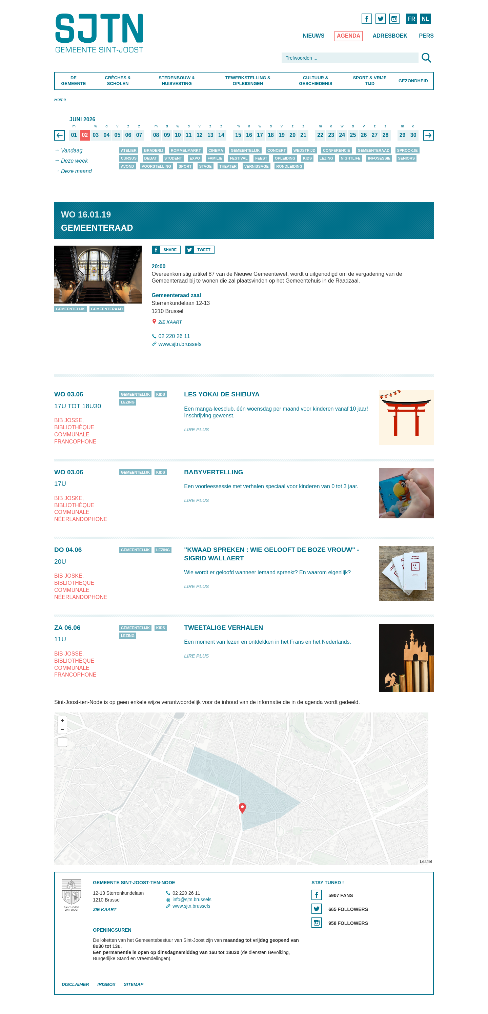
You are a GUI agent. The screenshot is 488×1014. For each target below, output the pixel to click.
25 (353, 135)
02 (85, 135)
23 (331, 135)
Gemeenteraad (374, 150)
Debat (150, 158)
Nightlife (351, 158)
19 (282, 135)
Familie (215, 158)
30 (413, 135)
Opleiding (285, 158)
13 (210, 135)
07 (139, 135)
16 (249, 135)
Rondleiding (289, 166)
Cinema (215, 150)
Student (173, 158)
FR (411, 19)
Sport (185, 166)
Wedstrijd (304, 150)
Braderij (153, 150)
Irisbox (106, 984)
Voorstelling (156, 166)
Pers (426, 36)
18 (271, 135)
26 (364, 135)
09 (167, 135)
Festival (238, 158)
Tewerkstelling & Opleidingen (247, 80)
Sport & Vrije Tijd (370, 80)
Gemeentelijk (245, 150)
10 (178, 135)
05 (118, 135)
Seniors (406, 158)
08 (156, 135)
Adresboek (390, 36)
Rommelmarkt (186, 150)
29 (403, 135)
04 (107, 135)
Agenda (348, 36)
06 (128, 135)
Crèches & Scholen (118, 80)
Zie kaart (167, 322)
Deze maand (76, 171)
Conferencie (336, 150)
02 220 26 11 (174, 336)
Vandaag (71, 150)
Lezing (326, 158)
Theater (228, 166)
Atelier (129, 150)
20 (292, 135)
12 (200, 135)
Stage (205, 166)
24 (342, 135)
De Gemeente (73, 80)
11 (189, 135)
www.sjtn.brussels (180, 344)
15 (238, 135)
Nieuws (313, 36)
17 (260, 135)
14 (221, 135)
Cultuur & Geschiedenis (315, 80)
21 (303, 135)
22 (320, 135)
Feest (261, 158)
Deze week (74, 161)
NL (425, 19)
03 (96, 135)
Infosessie (379, 158)
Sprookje (407, 150)
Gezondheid (413, 80)
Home (60, 99)
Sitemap (133, 984)
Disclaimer (75, 984)
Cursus (129, 158)
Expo (195, 158)
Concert (276, 150)
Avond (127, 166)
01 (74, 135)
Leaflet (426, 862)
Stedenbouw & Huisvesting (177, 80)
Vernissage (256, 166)
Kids (307, 158)
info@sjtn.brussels (191, 899)
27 (375, 135)
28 (386, 135)
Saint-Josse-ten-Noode (100, 33)
